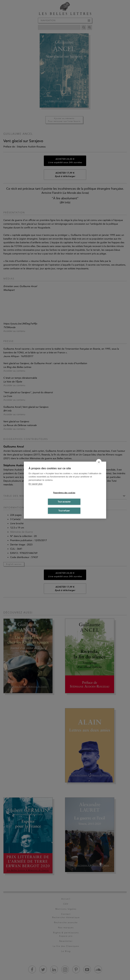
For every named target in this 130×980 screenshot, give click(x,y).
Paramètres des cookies (64, 493)
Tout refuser (64, 511)
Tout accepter (64, 502)
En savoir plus (35, 484)
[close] (99, 462)
